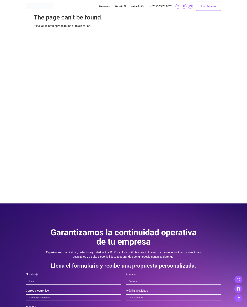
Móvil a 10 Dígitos (137, 290)
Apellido (131, 274)
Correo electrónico (37, 290)
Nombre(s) (32, 274)
